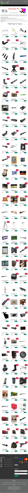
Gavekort (15, 454)
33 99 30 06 (19, 484)
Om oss (12, 454)
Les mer (14, 489)
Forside (6, 454)
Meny (2, 5)
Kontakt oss (21, 454)
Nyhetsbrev (18, 482)
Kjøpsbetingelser (7, 482)
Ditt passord (16, 472)
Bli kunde (9, 454)
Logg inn (18, 454)
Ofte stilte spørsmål (23, 482)
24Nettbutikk (15, 491)
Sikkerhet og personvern (13, 482)
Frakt (3, 482)
